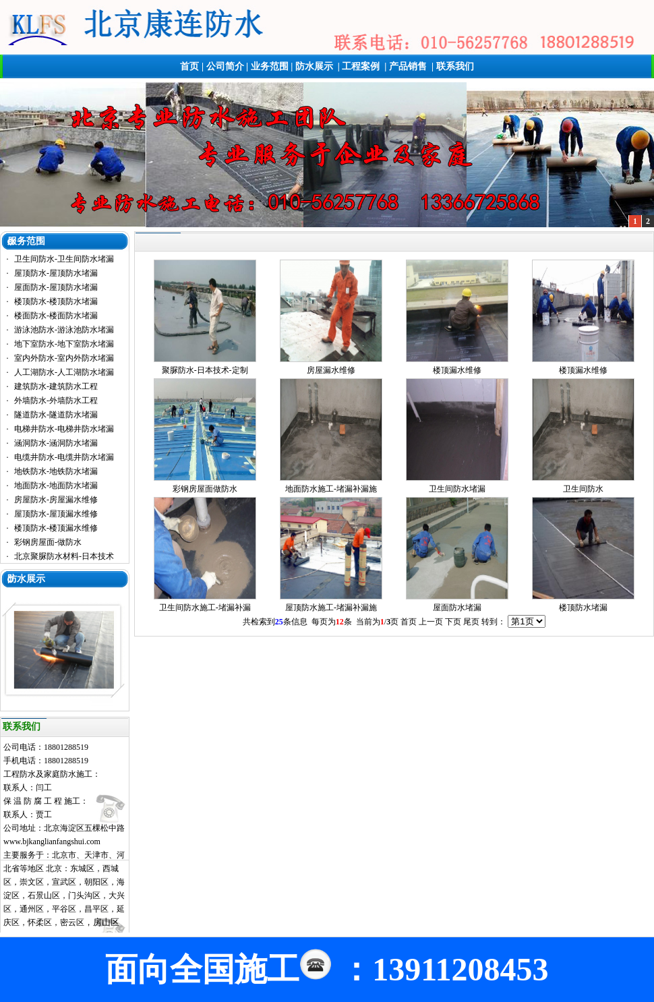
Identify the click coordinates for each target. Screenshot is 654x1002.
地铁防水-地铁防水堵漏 (56, 471)
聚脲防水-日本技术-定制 (205, 370)
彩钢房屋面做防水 (205, 489)
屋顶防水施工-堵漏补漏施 (331, 607)
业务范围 (270, 66)
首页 (189, 66)
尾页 (471, 621)
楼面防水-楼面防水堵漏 (56, 315)
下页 (453, 621)
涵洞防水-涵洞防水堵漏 (56, 443)
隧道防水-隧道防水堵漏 (56, 414)
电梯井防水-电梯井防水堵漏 (64, 429)
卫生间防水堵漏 (457, 489)
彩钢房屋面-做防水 (48, 542)
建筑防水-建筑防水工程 (56, 386)
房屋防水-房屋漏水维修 (56, 499)
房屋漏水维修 (331, 370)
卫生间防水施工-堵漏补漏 (205, 607)
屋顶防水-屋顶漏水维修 (56, 514)
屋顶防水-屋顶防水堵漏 (56, 273)
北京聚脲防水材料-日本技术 (64, 556)
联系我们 (455, 66)
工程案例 (361, 66)
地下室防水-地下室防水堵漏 (64, 344)
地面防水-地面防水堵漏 (56, 485)
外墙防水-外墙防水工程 (56, 400)
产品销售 (408, 66)
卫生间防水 (583, 489)
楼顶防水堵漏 (583, 607)
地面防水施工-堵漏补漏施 (331, 489)
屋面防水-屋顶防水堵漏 (56, 287)
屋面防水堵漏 (457, 607)
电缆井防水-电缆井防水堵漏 (64, 457)
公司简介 (225, 66)
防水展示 (314, 66)
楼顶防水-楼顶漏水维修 (56, 528)
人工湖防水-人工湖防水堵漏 (64, 372)
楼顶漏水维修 (457, 370)
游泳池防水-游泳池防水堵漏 (64, 329)
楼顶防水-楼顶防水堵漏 (56, 301)
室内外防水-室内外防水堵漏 (64, 358)
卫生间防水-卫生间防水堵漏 (64, 259)
